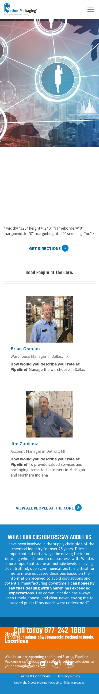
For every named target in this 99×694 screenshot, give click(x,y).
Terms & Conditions (35, 676)
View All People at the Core (45, 508)
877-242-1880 (64, 630)
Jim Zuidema (25, 443)
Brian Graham (25, 348)
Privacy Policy (69, 676)
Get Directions (45, 248)
